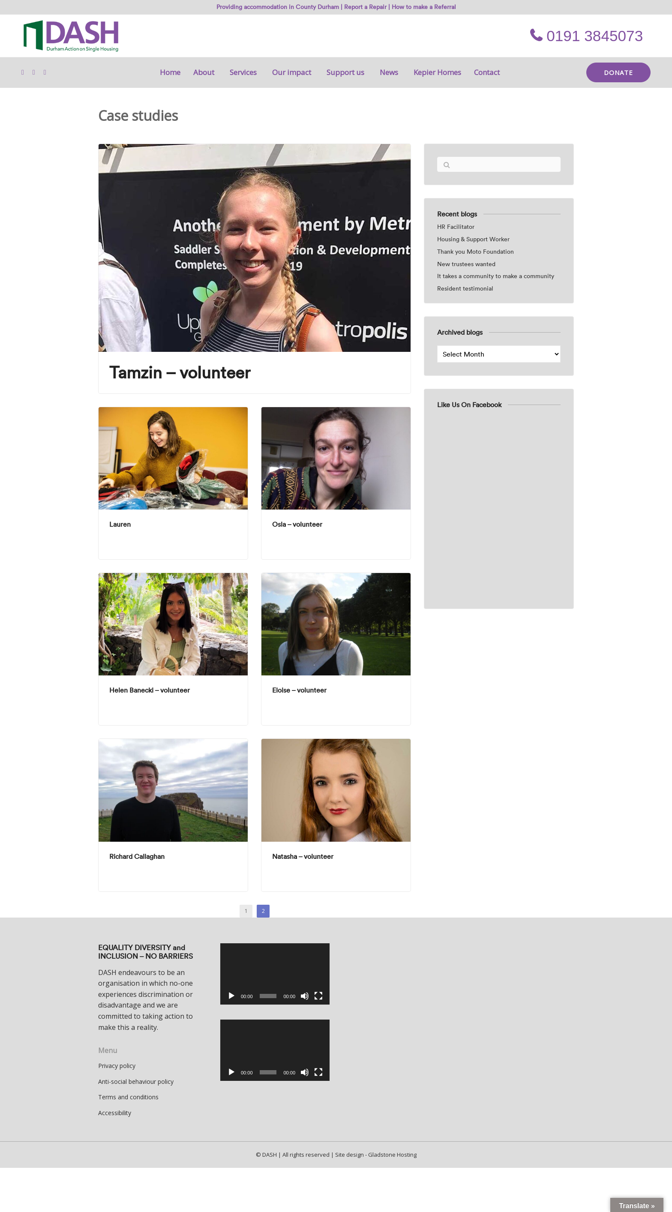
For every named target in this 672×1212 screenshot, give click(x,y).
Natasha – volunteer (302, 856)
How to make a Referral (424, 7)
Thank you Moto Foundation (475, 251)
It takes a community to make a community (495, 276)
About (205, 72)
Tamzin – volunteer (179, 373)
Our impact (293, 72)
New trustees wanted (466, 264)
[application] (275, 974)
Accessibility (114, 1113)
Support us (347, 72)
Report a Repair (365, 7)
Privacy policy (116, 1066)
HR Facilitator (455, 227)
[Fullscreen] (318, 996)
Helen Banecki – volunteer (149, 690)
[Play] (231, 996)
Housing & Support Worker (473, 239)
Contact (487, 72)
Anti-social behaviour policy (136, 1081)
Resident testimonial (465, 288)
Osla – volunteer (297, 524)
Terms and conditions (128, 1097)
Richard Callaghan (137, 856)
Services (244, 72)
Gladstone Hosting (392, 1154)
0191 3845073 (586, 35)
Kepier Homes (437, 72)
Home (170, 72)
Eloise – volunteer (299, 690)
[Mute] (304, 996)
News (390, 72)
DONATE (618, 72)
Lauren (120, 524)
